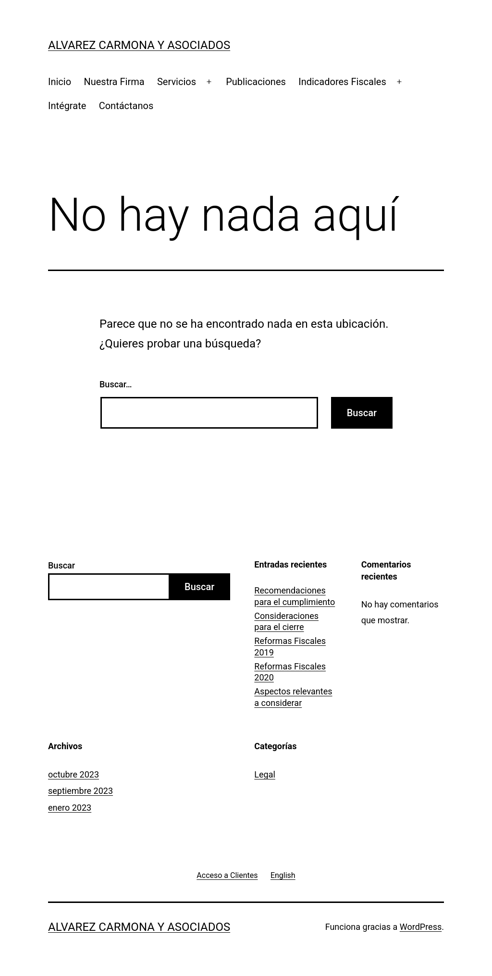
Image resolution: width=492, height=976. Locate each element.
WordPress (421, 927)
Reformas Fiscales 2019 (290, 646)
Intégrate (67, 105)
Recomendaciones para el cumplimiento (294, 595)
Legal (264, 774)
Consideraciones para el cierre (286, 621)
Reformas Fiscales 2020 (290, 671)
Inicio (59, 81)
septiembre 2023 (80, 791)
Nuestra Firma (114, 81)
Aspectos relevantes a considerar (293, 696)
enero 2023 (69, 808)
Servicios (176, 81)
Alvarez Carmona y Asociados (139, 45)
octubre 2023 (73, 774)
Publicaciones (256, 81)
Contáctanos (126, 105)
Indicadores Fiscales (342, 81)
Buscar (61, 565)
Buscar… (115, 384)
